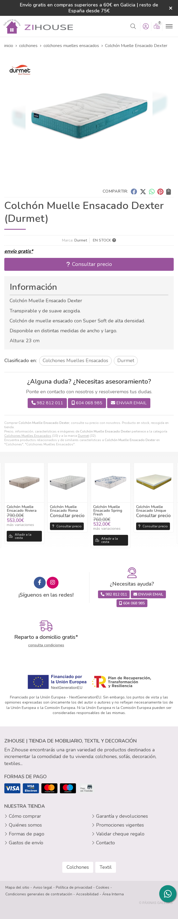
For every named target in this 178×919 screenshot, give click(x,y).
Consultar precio (67, 526)
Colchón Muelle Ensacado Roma (64, 508)
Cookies (102, 887)
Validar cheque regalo (120, 834)
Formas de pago (26, 834)
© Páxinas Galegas (156, 903)
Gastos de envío (26, 842)
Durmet (83, 436)
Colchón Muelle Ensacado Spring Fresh (107, 510)
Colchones (78, 867)
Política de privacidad (74, 887)
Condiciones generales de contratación (38, 894)
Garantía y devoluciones (122, 816)
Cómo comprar (25, 816)
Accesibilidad (87, 894)
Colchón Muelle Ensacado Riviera (22, 508)
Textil (106, 867)
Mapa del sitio (17, 887)
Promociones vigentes (120, 825)
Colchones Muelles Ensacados (27, 436)
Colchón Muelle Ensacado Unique (151, 508)
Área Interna (113, 894)
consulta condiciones (46, 645)
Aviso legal (42, 887)
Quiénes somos (25, 825)
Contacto (105, 842)
